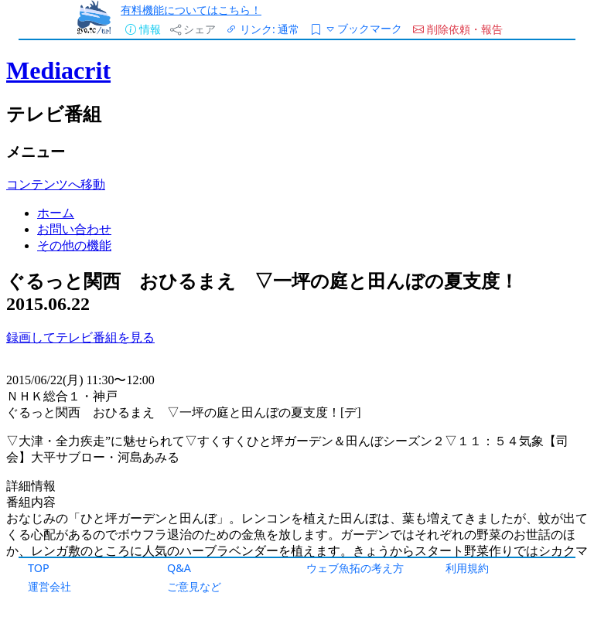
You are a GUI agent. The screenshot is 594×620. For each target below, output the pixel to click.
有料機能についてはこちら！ (191, 9)
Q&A (179, 567)
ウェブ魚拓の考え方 (355, 567)
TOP (39, 567)
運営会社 (49, 586)
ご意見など (194, 586)
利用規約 (467, 567)
